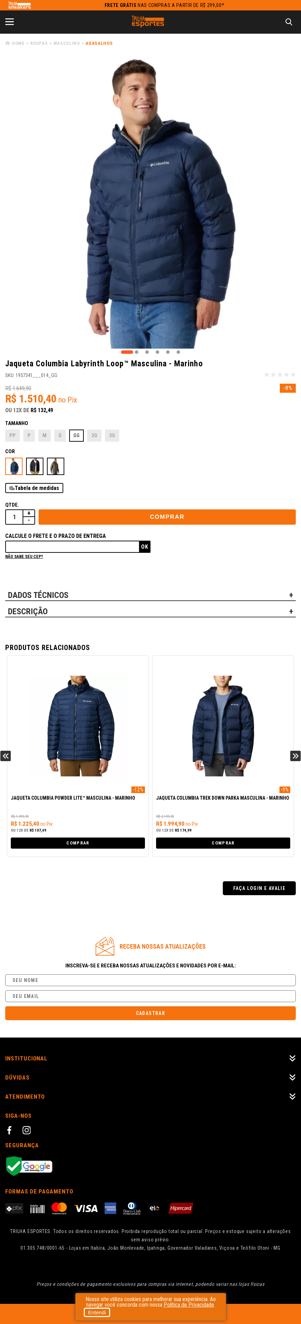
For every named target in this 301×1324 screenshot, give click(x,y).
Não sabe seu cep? (24, 557)
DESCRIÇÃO (28, 611)
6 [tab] (178, 352)
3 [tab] (147, 352)
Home (18, 43)
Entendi (97, 1312)
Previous (5, 756)
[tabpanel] (150, 203)
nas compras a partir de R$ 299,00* (165, 5)
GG (76, 435)
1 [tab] (127, 352)
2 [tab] (136, 352)
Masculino (67, 43)
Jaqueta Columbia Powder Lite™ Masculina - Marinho (73, 798)
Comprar (167, 517)
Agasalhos (99, 43)
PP (12, 435)
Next (295, 756)
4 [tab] (157, 352)
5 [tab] (168, 352)
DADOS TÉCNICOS (38, 595)
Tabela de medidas (37, 488)
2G (94, 435)
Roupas (39, 43)
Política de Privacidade (189, 1304)
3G (112, 435)
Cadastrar (150, 1013)
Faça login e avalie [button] (259, 888)
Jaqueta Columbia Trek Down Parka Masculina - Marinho (222, 798)
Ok (144, 546)
